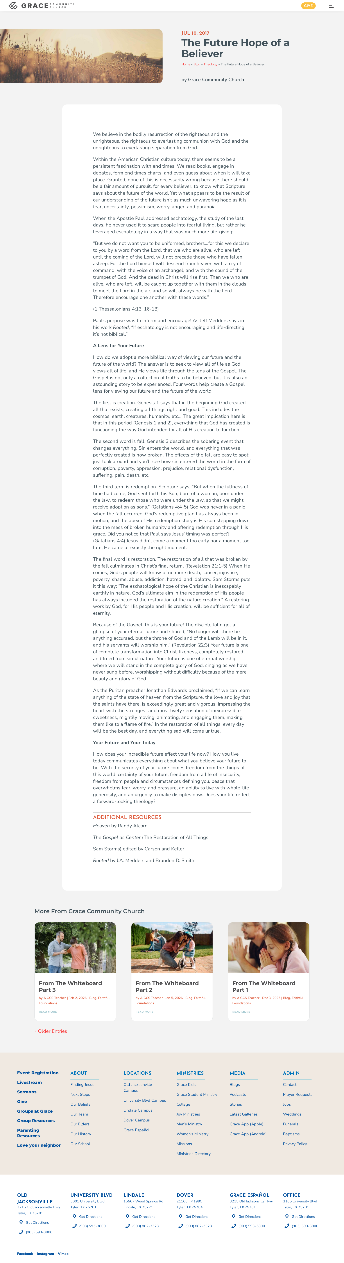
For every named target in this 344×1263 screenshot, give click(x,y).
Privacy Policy (295, 1143)
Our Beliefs (80, 1104)
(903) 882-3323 (145, 1226)
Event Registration (38, 1072)
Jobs (287, 1104)
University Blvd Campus (145, 1100)
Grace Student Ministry (197, 1094)
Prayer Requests (297, 1094)
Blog (197, 64)
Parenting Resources (28, 1133)
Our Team (79, 1114)
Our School (80, 1143)
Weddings (292, 1114)
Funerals (290, 1124)
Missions (184, 1143)
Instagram (45, 1253)
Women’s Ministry (192, 1134)
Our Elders (80, 1124)
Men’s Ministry (189, 1124)
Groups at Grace (35, 1111)
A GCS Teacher (54, 998)
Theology (210, 64)
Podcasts (238, 1094)
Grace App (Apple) (246, 1124)
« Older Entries (50, 1031)
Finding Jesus (82, 1084)
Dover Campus (137, 1120)
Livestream (29, 1082)
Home (185, 64)
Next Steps (80, 1094)
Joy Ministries (188, 1114)
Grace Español (136, 1130)
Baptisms (291, 1134)
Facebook (25, 1253)
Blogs (235, 1084)
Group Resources (36, 1120)
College (183, 1104)
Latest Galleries (244, 1114)
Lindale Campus (138, 1110)
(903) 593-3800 (39, 1232)
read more (48, 1012)
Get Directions (37, 1222)
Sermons (26, 1091)
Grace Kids (186, 1084)
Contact (289, 1084)
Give (308, 6)
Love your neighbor (39, 1145)
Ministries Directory (194, 1153)
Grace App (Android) (248, 1134)
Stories (236, 1104)
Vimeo (63, 1253)
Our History (80, 1134)
